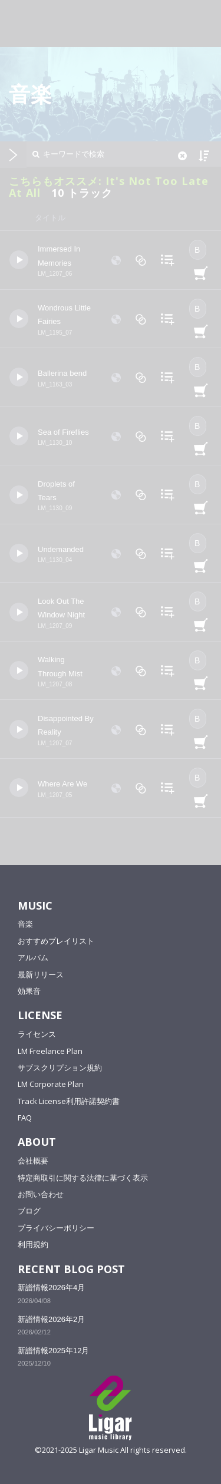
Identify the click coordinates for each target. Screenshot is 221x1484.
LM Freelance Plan (50, 1051)
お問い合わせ (41, 1194)
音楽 (25, 923)
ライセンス (37, 1034)
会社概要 (33, 1160)
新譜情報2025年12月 (53, 1350)
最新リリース (41, 974)
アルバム (33, 957)
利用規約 (33, 1244)
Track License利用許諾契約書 (69, 1101)
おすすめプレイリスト (56, 941)
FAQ (25, 1117)
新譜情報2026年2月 (51, 1319)
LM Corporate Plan (51, 1084)
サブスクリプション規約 (60, 1067)
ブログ (29, 1210)
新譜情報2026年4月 (51, 1287)
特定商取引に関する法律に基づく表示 (83, 1177)
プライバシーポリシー (56, 1227)
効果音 (29, 991)
